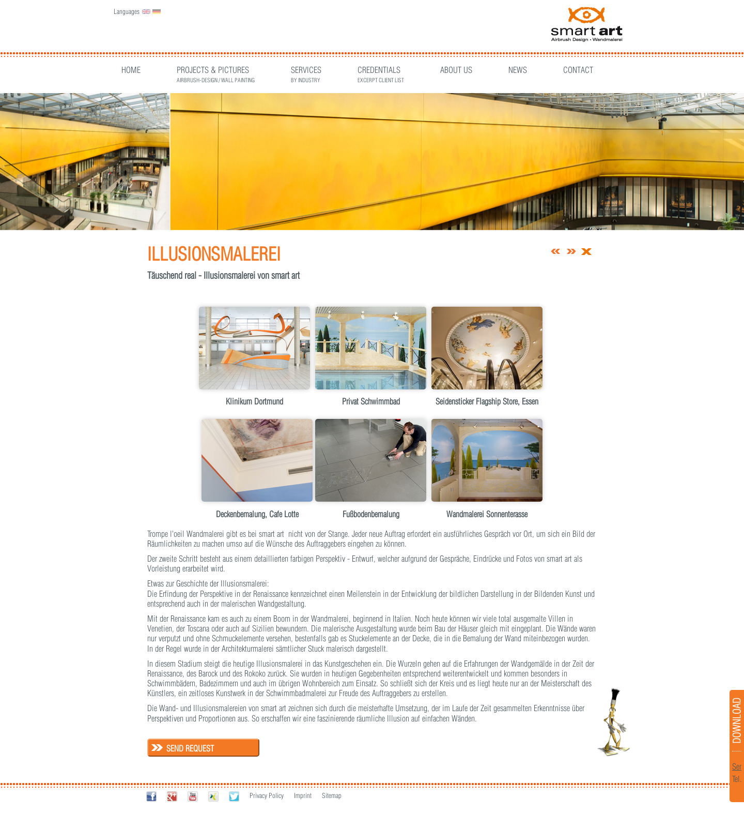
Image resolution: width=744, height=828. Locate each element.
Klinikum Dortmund (254, 401)
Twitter (234, 796)
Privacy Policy (267, 795)
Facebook (151, 796)
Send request (190, 748)
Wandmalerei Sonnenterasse (487, 514)
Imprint (303, 795)
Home (131, 70)
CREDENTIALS (381, 71)
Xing (213, 796)
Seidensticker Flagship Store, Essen (487, 401)
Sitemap (332, 795)
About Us (456, 70)
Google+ (172, 796)
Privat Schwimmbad (371, 401)
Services (306, 71)
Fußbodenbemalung (371, 514)
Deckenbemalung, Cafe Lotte (257, 514)
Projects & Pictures (216, 71)
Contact (578, 70)
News (517, 70)
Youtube (193, 796)
